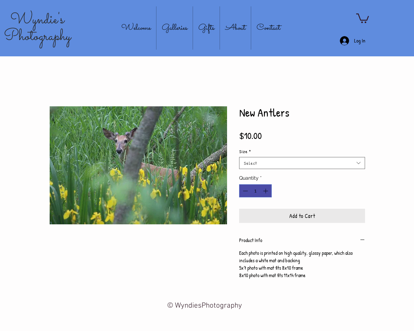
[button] (362, 17)
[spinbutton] (255, 191)
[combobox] (302, 163)
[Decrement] (244, 191)
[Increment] (266, 191)
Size (245, 151)
